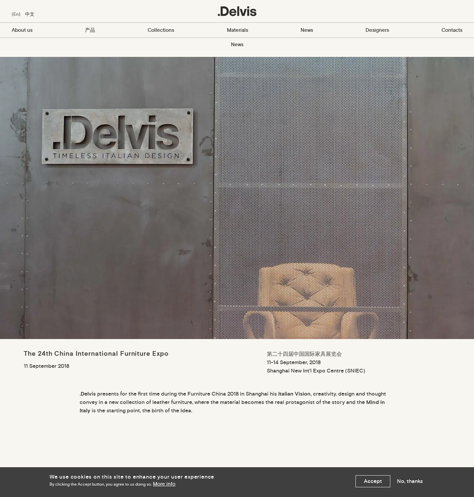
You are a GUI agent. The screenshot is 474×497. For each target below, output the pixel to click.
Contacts (452, 30)
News (307, 30)
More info (164, 484)
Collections (161, 30)
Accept (373, 481)
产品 (90, 30)
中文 (29, 14)
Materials (237, 30)
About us (22, 30)
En (16, 14)
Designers (377, 30)
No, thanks (410, 481)
